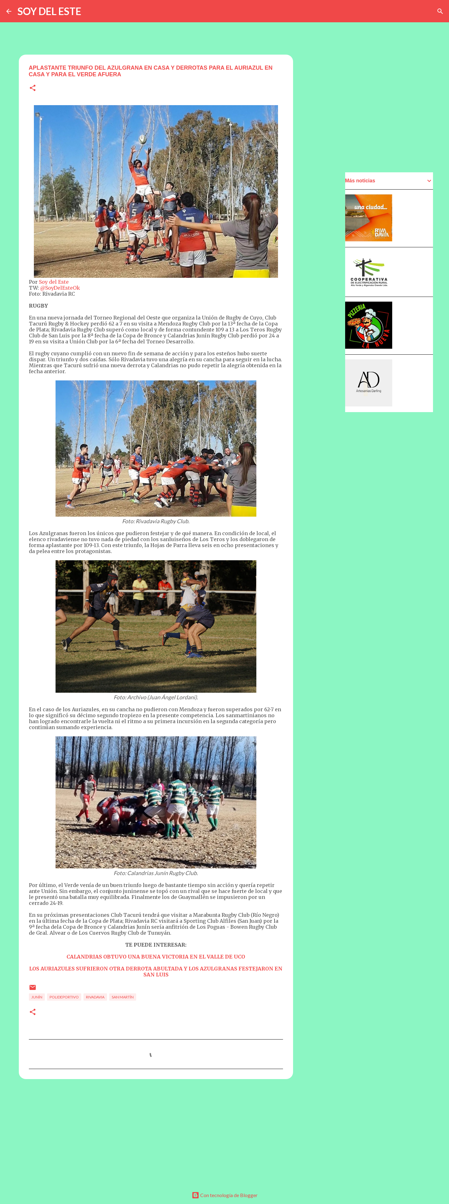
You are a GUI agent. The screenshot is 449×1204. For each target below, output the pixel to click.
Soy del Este (54, 282)
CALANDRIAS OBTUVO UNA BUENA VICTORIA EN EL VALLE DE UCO (156, 957)
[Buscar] (440, 11)
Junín (36, 997)
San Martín (123, 997)
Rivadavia (95, 997)
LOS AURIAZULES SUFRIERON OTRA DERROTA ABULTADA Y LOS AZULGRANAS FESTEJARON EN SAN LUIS (155, 971)
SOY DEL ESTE (49, 11)
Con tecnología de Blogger (225, 1195)
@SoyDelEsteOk (60, 288)
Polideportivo (64, 997)
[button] (32, 88)
